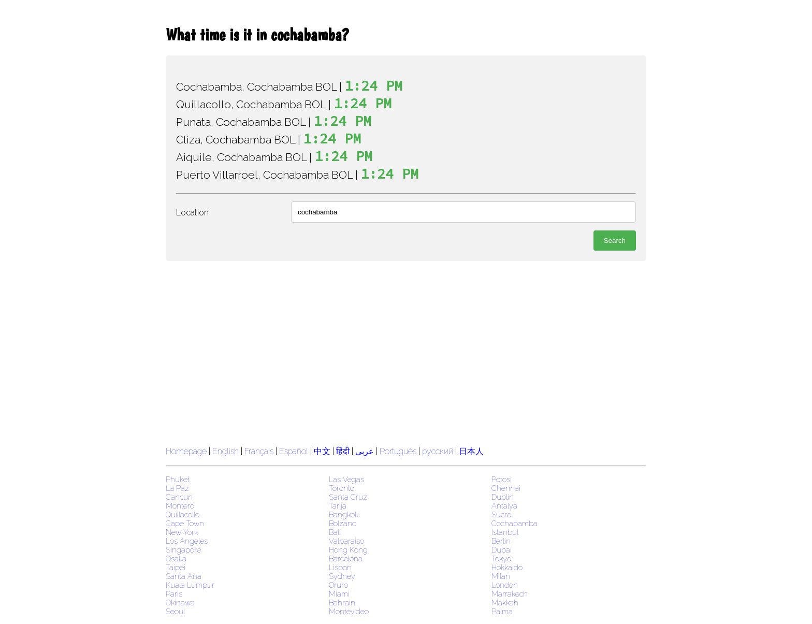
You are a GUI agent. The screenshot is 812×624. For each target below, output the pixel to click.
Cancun (179, 496)
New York (182, 532)
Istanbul (504, 532)
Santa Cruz (348, 496)
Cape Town (185, 523)
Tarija (337, 505)
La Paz (177, 488)
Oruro (338, 585)
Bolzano (342, 523)
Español (294, 451)
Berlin (501, 540)
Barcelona (346, 558)
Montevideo (349, 611)
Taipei (175, 567)
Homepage (186, 451)
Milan (500, 576)
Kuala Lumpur (190, 585)
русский (437, 451)
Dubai (501, 549)
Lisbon (340, 567)
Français (258, 451)
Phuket (178, 479)
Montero (180, 505)
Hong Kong (348, 549)
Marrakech (509, 593)
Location (192, 212)
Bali (335, 532)
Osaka (176, 558)
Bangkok (343, 514)
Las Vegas (346, 479)
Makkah (504, 602)
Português (398, 451)
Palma (502, 611)
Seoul (175, 611)
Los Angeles (187, 540)
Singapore (183, 549)
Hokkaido (507, 567)
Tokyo (501, 558)
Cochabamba (514, 523)
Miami (339, 593)
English (225, 451)
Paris (174, 593)
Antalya (504, 505)
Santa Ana (183, 576)
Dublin (502, 496)
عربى (364, 451)
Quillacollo (182, 514)
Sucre (501, 514)
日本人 (471, 451)
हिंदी (343, 451)
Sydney (342, 576)
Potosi (501, 479)
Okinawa (180, 602)
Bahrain (342, 602)
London (504, 585)
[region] (406, 352)
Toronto (341, 488)
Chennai (505, 488)
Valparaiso (346, 540)
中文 (322, 451)
